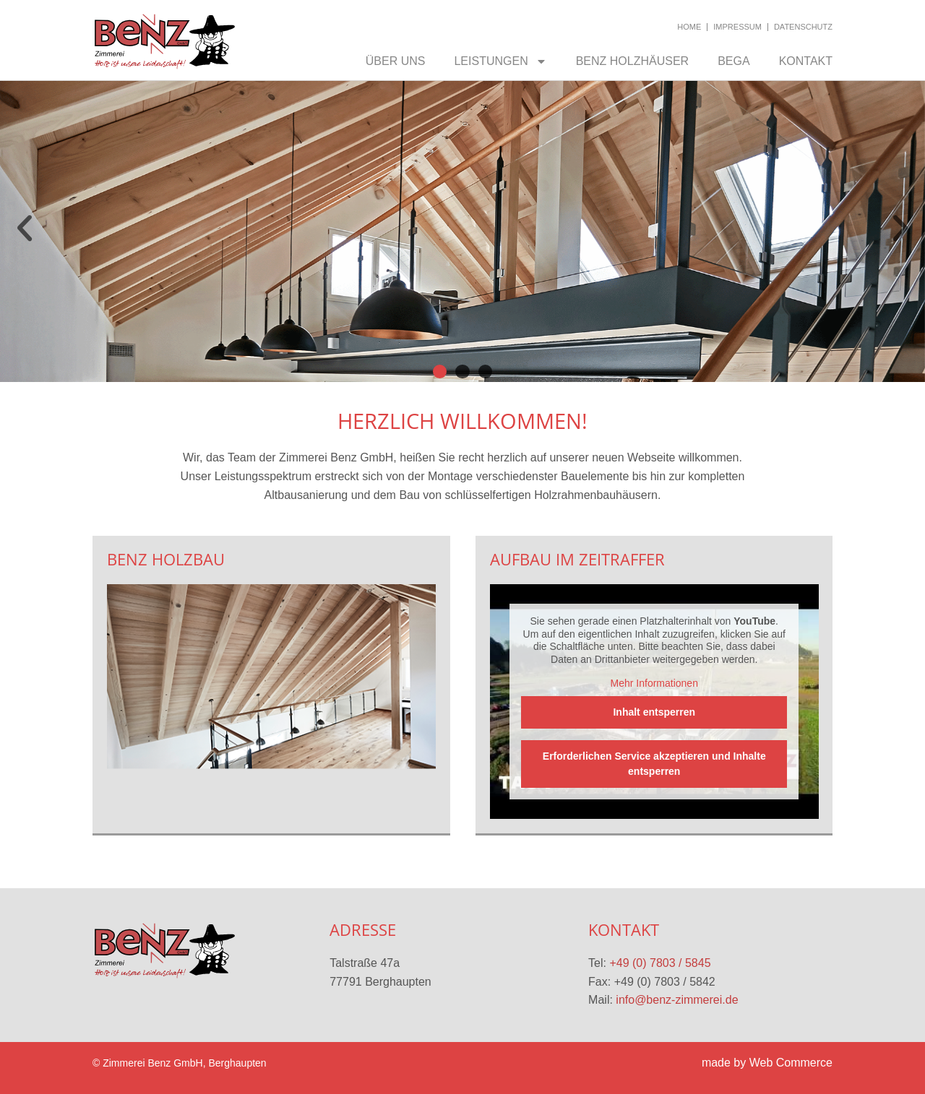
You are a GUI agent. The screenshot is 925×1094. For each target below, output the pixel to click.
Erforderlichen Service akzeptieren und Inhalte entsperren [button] (653, 763)
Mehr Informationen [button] (653, 683)
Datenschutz (803, 26)
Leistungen (500, 61)
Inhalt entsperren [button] (654, 711)
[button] (24, 228)
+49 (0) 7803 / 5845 (659, 963)
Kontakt (805, 61)
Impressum (737, 26)
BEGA (733, 61)
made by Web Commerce (767, 1062)
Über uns (396, 61)
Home (689, 26)
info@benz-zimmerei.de (677, 1000)
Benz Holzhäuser (632, 61)
